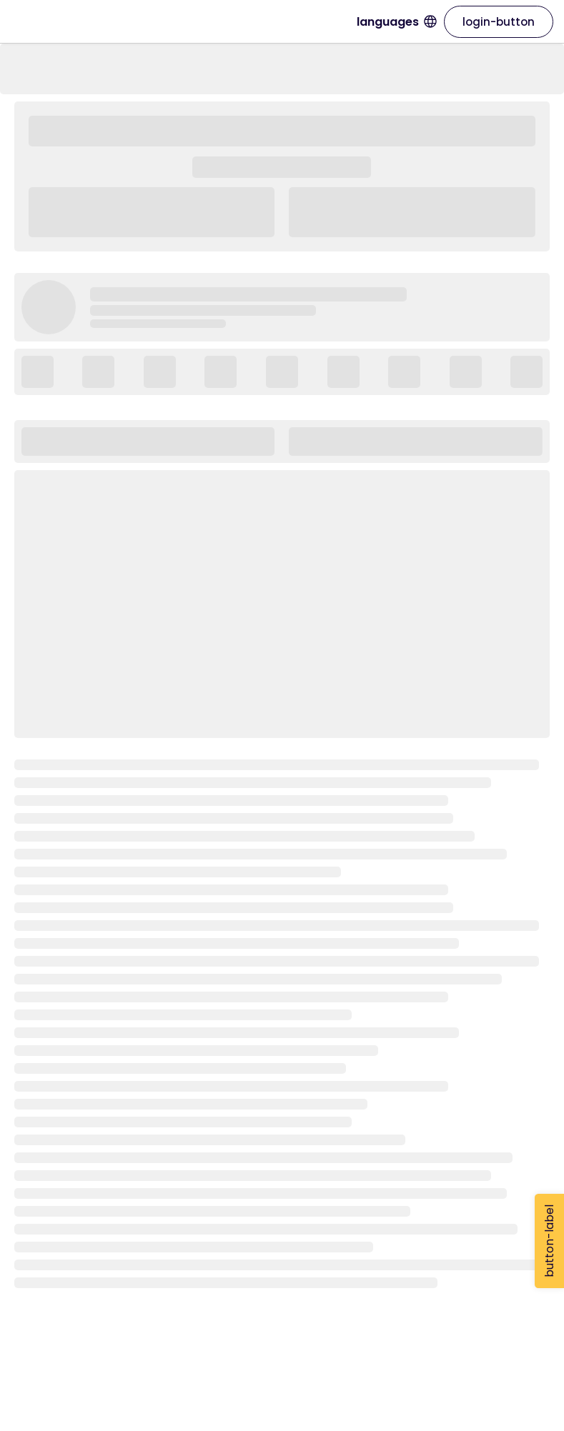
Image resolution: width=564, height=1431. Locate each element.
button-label (549, 1241)
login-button (498, 21)
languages (397, 22)
